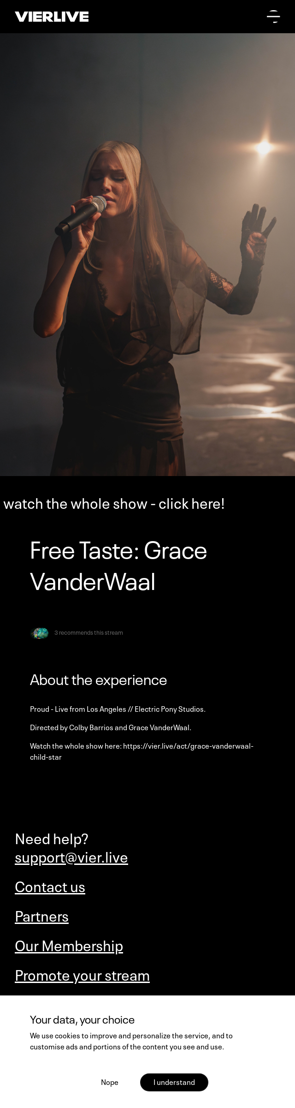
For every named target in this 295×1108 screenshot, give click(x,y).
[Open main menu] (273, 17)
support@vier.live (71, 855)
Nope (109, 1081)
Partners (42, 914)
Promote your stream (82, 974)
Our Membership (69, 944)
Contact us (50, 885)
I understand (174, 1081)
